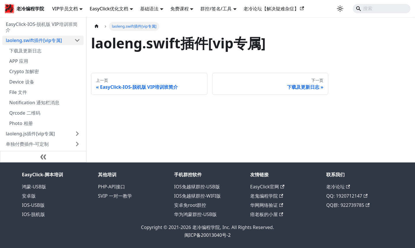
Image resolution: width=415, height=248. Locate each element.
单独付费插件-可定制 (27, 144)
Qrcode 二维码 (24, 113)
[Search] (381, 8)
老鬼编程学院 (266, 196)
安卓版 (29, 196)
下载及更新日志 (25, 51)
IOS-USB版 (33, 205)
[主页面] (96, 26)
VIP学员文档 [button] (65, 8)
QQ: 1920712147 (346, 196)
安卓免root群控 (190, 205)
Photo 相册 (21, 123)
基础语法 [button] (149, 8)
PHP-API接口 (111, 186)
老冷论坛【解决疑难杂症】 (274, 8)
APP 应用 (18, 61)
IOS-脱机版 (33, 214)
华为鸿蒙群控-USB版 (195, 214)
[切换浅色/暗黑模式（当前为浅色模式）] (340, 8)
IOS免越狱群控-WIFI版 (197, 196)
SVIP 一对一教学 (115, 196)
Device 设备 (21, 82)
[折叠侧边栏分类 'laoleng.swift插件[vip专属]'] (77, 40)
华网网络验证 (266, 205)
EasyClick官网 (267, 186)
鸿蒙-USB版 (34, 186)
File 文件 (18, 92)
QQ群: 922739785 (347, 205)
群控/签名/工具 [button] (215, 8)
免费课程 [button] (179, 8)
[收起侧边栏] (43, 156)
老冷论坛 (338, 186)
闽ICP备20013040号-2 (207, 235)
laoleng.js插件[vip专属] (30, 133)
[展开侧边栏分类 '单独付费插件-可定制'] (77, 144)
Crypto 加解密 (24, 71)
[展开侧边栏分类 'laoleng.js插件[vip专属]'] (77, 133)
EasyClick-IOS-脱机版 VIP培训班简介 (42, 27)
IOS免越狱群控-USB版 (197, 186)
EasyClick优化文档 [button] (109, 8)
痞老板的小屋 (266, 214)
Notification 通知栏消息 (34, 102)
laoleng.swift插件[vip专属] (34, 40)
